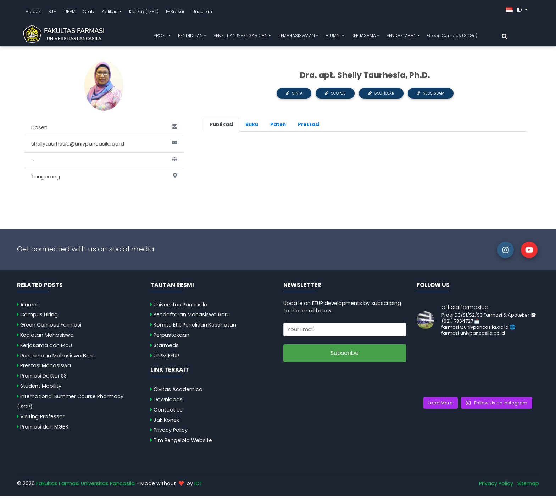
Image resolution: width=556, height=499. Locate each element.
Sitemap (528, 486)
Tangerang (104, 180)
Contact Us (168, 412)
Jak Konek (166, 422)
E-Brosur (175, 13)
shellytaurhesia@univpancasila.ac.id (104, 147)
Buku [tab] (251, 127)
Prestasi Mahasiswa (45, 368)
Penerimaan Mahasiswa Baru (57, 358)
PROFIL (160, 37)
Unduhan (202, 13)
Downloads (168, 402)
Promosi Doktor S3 (43, 378)
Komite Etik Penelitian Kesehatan (195, 327)
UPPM (70, 13)
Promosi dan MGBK (44, 429)
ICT (198, 486)
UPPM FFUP (166, 358)
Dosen (104, 131)
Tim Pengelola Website (183, 443)
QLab (88, 13)
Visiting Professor (42, 419)
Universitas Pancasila (180, 307)
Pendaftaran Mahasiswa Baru (192, 317)
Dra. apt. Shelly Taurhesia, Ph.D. (365, 78)
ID (514, 11)
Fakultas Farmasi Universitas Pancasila (85, 486)
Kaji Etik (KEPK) (144, 13)
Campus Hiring (39, 317)
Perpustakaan (171, 337)
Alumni (29, 307)
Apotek (33, 13)
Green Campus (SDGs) (452, 37)
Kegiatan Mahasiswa (47, 337)
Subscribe (344, 356)
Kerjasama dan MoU (46, 348)
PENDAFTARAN (402, 37)
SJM (52, 13)
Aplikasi (110, 13)
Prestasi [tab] (308, 127)
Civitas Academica (178, 392)
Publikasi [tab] (221, 127)
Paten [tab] (278, 127)
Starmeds (166, 348)
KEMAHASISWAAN (296, 37)
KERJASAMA (363, 37)
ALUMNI (333, 37)
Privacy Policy (171, 432)
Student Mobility (40, 388)
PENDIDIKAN (190, 37)
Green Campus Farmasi (50, 327)
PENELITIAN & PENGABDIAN (240, 37)
